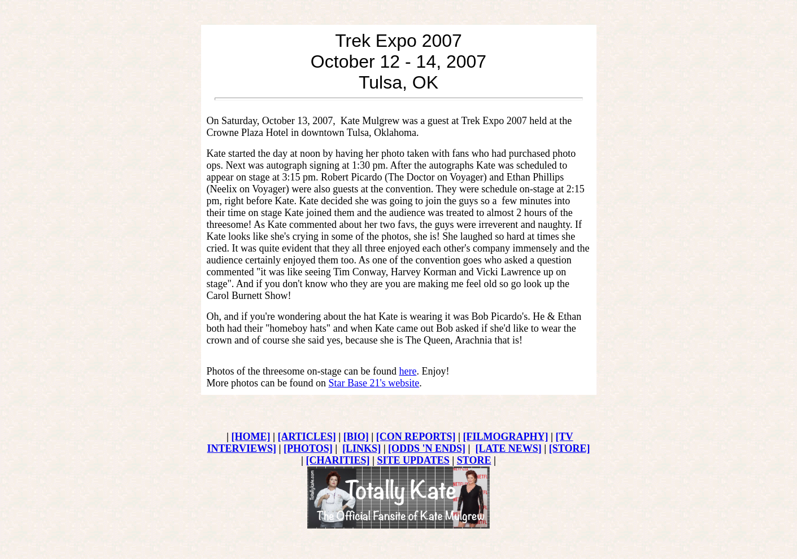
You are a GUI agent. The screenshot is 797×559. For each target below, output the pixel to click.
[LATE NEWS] (509, 448)
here (407, 371)
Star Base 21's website (373, 383)
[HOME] (250, 436)
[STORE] (569, 448)
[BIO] (356, 436)
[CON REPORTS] (416, 436)
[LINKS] (361, 448)
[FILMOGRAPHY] (505, 436)
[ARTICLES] (306, 436)
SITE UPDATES (413, 460)
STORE (474, 460)
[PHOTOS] (308, 448)
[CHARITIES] (338, 460)
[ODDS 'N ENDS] (426, 448)
